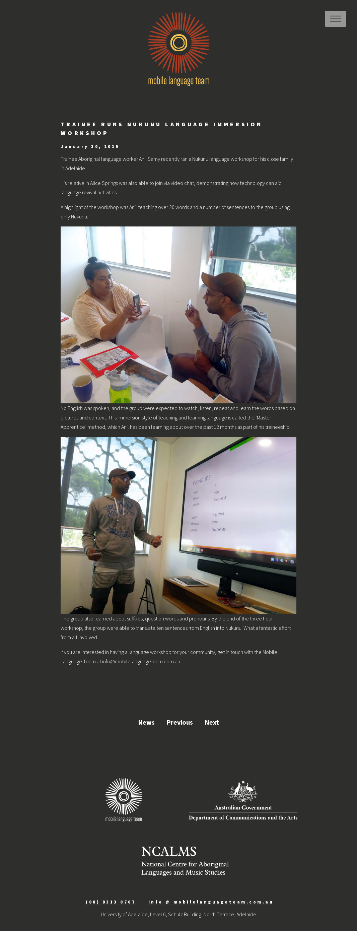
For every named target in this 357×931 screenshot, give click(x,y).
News (146, 722)
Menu (335, 19)
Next (212, 722)
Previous (179, 722)
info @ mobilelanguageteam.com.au (211, 902)
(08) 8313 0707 (111, 902)
